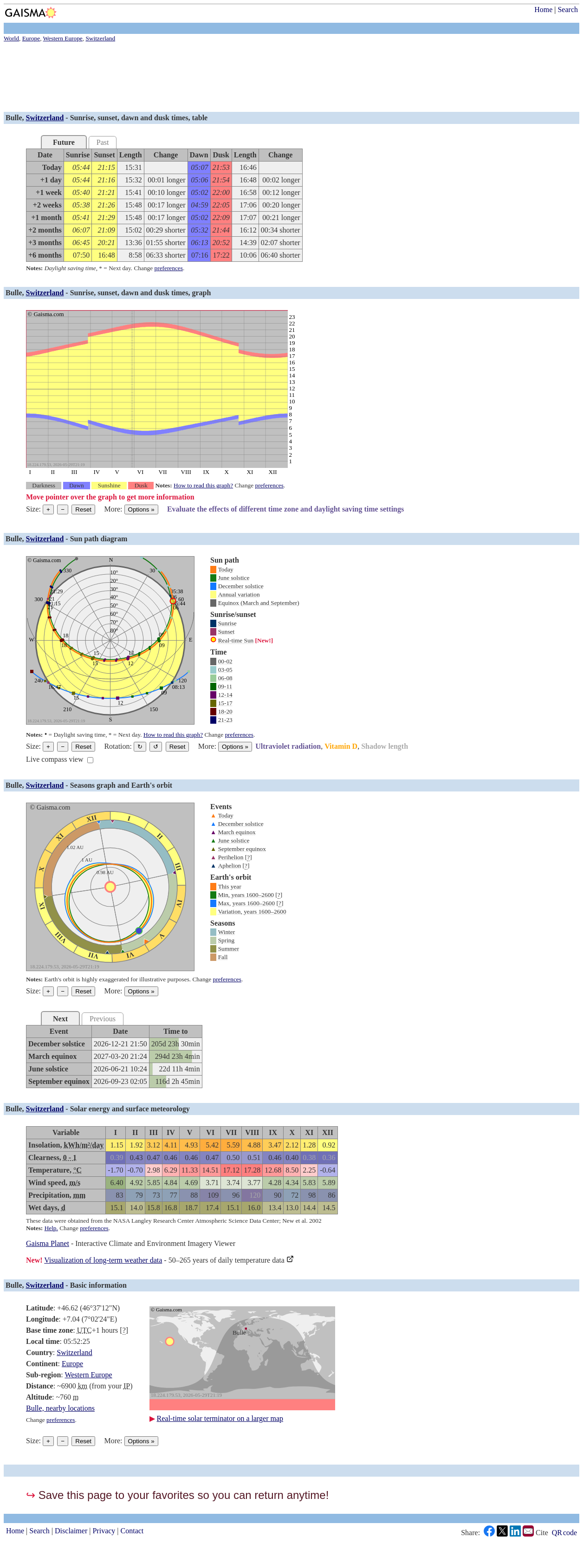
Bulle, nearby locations (60, 1408)
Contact (132, 1531)
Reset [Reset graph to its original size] (83, 509)
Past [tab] (103, 142)
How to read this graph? (203, 485)
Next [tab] (60, 1019)
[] (248, 857)
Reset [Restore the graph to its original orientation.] (177, 746)
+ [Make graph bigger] (48, 509)
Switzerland (45, 118)
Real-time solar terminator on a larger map (220, 1418)
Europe (72, 1364)
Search (567, 9)
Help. (51, 1228)
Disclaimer (71, 1531)
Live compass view (55, 759)
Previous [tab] (103, 1019)
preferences (169, 268)
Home (543, 9)
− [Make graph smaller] (63, 509)
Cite (542, 1533)
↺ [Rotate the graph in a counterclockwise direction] (155, 746)
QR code (564, 1533)
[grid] (164, 205)
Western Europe (88, 1375)
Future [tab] (64, 142)
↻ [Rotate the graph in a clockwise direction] (140, 746)
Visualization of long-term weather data (103, 1260)
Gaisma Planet (47, 1243)
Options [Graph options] (141, 509)
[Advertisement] (282, 78)
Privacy (103, 1531)
